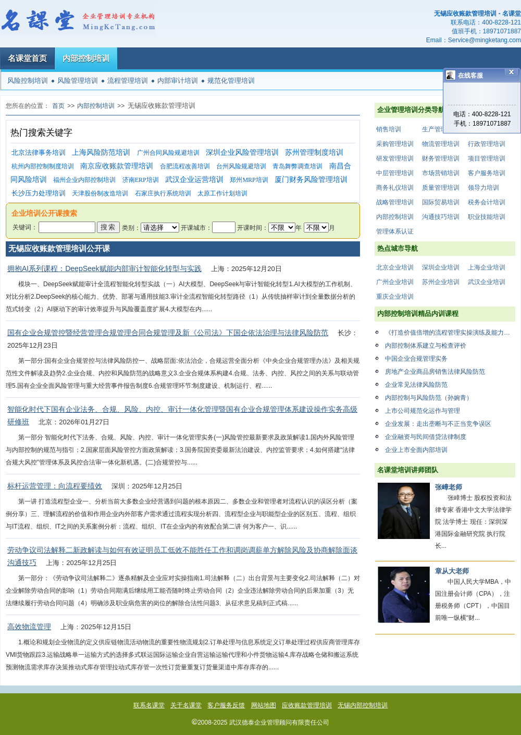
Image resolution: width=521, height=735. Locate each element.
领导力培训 (483, 187)
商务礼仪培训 (395, 187)
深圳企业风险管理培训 (242, 152)
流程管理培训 (127, 80)
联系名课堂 (149, 705)
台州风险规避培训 (241, 166)
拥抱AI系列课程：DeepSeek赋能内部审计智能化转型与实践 (104, 268)
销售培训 (388, 129)
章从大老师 (452, 571)
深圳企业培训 (441, 267)
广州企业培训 (395, 282)
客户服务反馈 (226, 705)
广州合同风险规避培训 (168, 152)
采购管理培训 (395, 144)
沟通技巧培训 (441, 216)
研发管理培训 (395, 158)
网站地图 (263, 705)
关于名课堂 (186, 705)
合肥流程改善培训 (185, 166)
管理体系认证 (395, 231)
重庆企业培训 (395, 296)
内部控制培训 (86, 58)
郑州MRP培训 (249, 179)
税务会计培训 (486, 202)
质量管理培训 (441, 187)
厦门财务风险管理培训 (311, 179)
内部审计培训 (177, 80)
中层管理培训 (395, 173)
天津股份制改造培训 (100, 193)
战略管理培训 (395, 202)
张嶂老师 (448, 487)
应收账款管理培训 (307, 705)
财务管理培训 (441, 158)
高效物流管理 (29, 626)
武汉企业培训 (486, 282)
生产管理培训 (441, 129)
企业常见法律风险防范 (416, 384)
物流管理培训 (441, 144)
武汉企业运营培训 (194, 179)
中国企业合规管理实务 (416, 358)
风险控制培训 (27, 80)
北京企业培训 (395, 267)
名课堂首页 (27, 58)
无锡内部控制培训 (363, 705)
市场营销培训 (441, 173)
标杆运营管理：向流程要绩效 (54, 486)
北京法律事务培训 (38, 152)
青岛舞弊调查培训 (297, 166)
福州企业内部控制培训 (84, 179)
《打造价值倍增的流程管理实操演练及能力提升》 (450, 332)
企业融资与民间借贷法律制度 (425, 436)
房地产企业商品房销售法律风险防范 (435, 371)
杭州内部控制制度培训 (42, 166)
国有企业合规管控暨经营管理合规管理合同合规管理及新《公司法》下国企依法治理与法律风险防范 (167, 332)
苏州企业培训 (441, 282)
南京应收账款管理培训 (116, 166)
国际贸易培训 (441, 202)
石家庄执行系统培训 (163, 193)
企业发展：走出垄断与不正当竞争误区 (438, 423)
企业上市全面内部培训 (416, 450)
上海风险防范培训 (101, 152)
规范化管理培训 (231, 80)
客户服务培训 (486, 173)
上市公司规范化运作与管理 (422, 410)
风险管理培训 (77, 80)
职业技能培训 (486, 216)
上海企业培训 (486, 267)
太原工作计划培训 (222, 193)
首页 (58, 105)
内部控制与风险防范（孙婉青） (429, 397)
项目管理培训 (486, 158)
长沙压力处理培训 (38, 193)
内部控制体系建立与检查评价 (425, 345)
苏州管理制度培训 (314, 152)
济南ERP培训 (140, 179)
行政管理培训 (486, 144)
